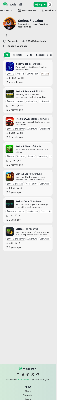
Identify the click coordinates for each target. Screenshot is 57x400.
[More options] (6, 35)
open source (23, 379)
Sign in (40, 4)
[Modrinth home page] (13, 5)
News (28, 391)
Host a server (27, 10)
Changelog (28, 395)
